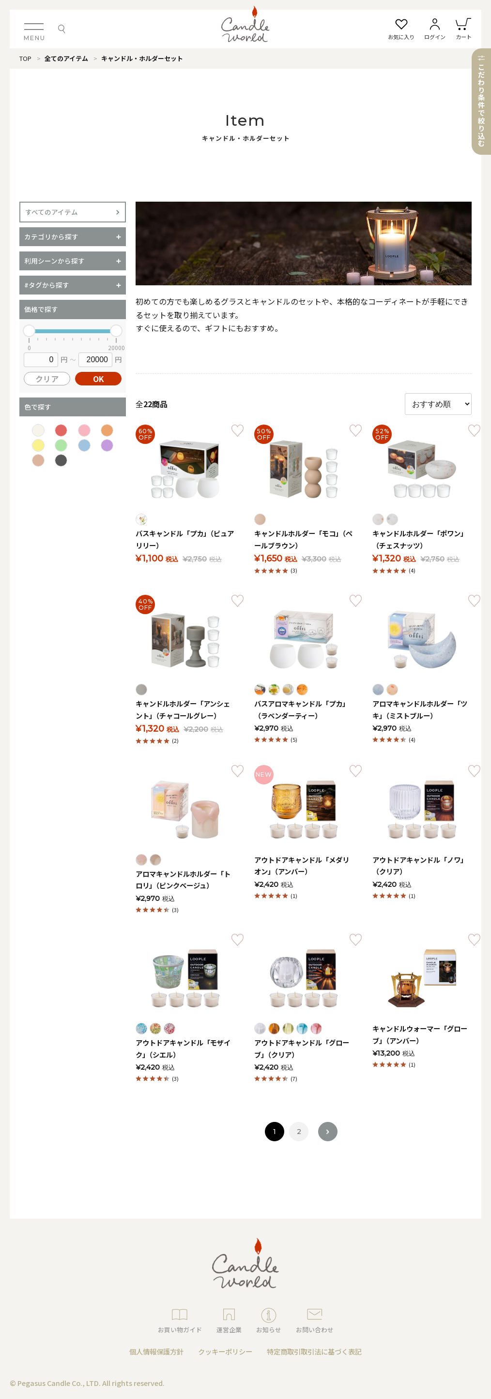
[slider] (29, 330)
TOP (25, 58)
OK (98, 378)
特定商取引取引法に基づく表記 (314, 1351)
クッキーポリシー (225, 1351)
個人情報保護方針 (156, 1351)
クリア (47, 378)
